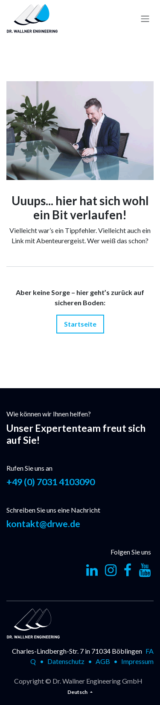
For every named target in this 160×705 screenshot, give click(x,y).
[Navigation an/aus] (145, 18)
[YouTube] (144, 570)
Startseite (80, 324)
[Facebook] (127, 570)
